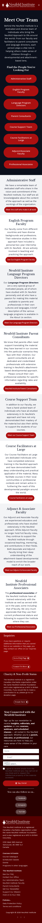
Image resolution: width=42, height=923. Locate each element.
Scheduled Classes (11, 860)
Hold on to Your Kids (11, 895)
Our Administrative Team (13, 880)
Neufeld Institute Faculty (13, 883)
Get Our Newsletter (11, 889)
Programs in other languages (15, 866)
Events (5, 863)
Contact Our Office (11, 877)
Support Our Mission (11, 892)
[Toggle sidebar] (3, 5)
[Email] (23, 757)
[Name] (21, 751)
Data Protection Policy (12, 903)
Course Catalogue (10, 857)
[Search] (39, 5)
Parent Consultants (11, 886)
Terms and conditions (12, 906)
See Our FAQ (8, 874)
